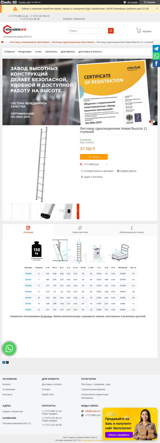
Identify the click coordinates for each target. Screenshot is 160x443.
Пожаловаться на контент (93, 440)
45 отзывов (133, 2)
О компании (8, 389)
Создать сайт (24, 2)
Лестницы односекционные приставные (73, 42)
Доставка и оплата (90, 52)
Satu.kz (94, 437)
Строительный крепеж (93, 389)
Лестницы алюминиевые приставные (29, 42)
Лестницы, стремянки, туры (96, 384)
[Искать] (111, 31)
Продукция (24, 52)
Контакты (51, 52)
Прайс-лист (48, 394)
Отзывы (46, 389)
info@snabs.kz (92, 411)
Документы (68, 52)
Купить (96, 157)
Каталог (6, 384)
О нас (38, 52)
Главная (9, 52)
